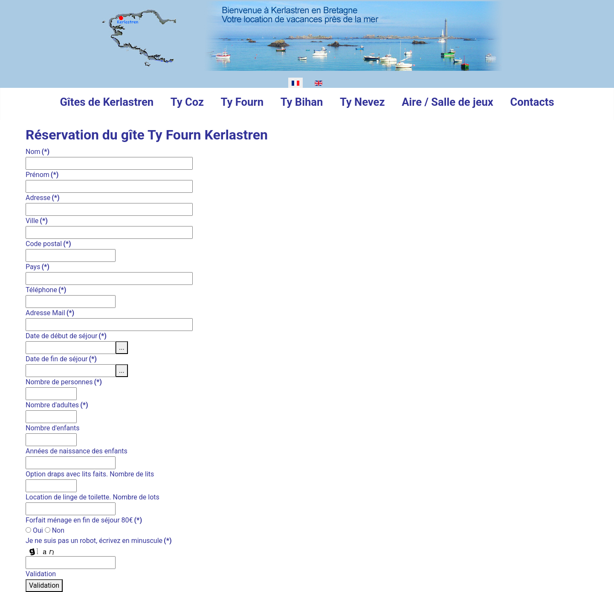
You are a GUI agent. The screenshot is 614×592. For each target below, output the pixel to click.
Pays (37, 267)
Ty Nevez (362, 102)
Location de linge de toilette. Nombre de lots (92, 497)
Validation (41, 574)
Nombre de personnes (64, 382)
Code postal (48, 244)
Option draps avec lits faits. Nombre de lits (90, 474)
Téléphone (46, 290)
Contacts (532, 102)
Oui (34, 530)
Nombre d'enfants (53, 428)
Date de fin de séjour (61, 359)
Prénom (42, 175)
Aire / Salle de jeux (447, 102)
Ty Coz (187, 102)
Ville (37, 221)
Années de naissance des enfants (76, 451)
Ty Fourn (242, 102)
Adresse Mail (50, 313)
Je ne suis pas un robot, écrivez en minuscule (99, 541)
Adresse (43, 198)
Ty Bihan (302, 102)
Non (54, 530)
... (122, 347)
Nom (37, 152)
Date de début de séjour (66, 336)
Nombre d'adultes (57, 405)
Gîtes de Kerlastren (107, 102)
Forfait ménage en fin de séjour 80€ (84, 520)
